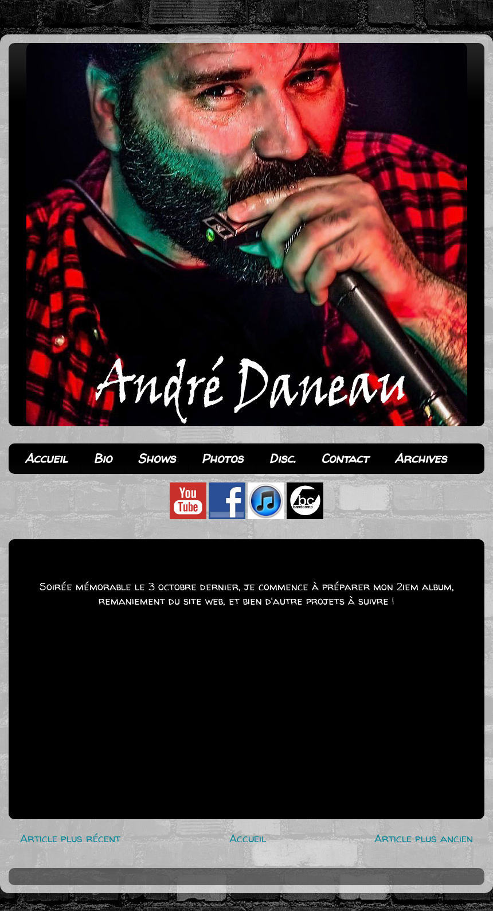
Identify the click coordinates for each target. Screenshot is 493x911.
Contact (345, 458)
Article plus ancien (423, 838)
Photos (222, 458)
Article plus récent (70, 838)
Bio (102, 458)
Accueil (46, 458)
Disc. (282, 458)
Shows (156, 458)
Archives (420, 458)
